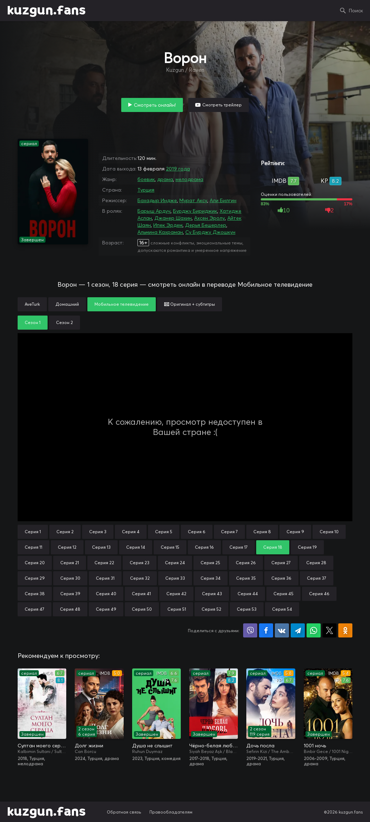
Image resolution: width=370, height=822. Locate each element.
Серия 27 (281, 562)
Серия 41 (141, 593)
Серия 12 (67, 547)
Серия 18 (272, 547)
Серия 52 (211, 609)
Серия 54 (282, 609)
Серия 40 (106, 593)
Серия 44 (248, 593)
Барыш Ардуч (154, 211)
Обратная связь (124, 812)
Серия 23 (139, 562)
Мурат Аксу (193, 200)
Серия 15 (170, 547)
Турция (145, 190)
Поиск (356, 10)
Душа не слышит (152, 745)
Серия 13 (101, 547)
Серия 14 (135, 547)
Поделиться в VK (282, 630)
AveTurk (32, 304)
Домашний (67, 304)
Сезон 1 (33, 322)
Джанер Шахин (173, 218)
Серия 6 (196, 531)
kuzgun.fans (46, 10)
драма (165, 179)
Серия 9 (295, 531)
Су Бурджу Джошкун (210, 232)
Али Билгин (223, 200)
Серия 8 (262, 531)
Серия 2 (65, 531)
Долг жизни (89, 745)
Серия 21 (69, 562)
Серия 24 (175, 562)
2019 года (178, 169)
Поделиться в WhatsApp (314, 630)
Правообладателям (170, 812)
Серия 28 (316, 562)
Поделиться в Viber (250, 630)
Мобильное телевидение (121, 304)
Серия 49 (106, 609)
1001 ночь (315, 745)
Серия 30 (70, 578)
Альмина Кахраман (160, 232)
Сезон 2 (64, 322)
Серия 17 (238, 547)
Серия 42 (176, 593)
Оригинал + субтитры (189, 304)
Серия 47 (34, 609)
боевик (146, 179)
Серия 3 (97, 531)
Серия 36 (281, 578)
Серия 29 (35, 578)
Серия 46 (319, 593)
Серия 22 (104, 562)
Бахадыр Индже (157, 200)
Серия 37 (316, 578)
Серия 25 (210, 562)
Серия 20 (35, 562)
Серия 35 (246, 578)
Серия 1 (33, 531)
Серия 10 (329, 531)
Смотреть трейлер (222, 104)
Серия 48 (70, 609)
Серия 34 (211, 578)
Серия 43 (212, 593)
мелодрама (189, 179)
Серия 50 (142, 609)
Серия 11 (33, 547)
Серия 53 (247, 609)
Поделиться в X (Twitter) (329, 630)
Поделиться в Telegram (298, 630)
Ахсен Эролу (209, 218)
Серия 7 (229, 531)
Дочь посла (260, 745)
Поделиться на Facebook (266, 630)
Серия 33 (175, 578)
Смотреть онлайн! (155, 105)
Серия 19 (307, 547)
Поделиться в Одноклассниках (345, 630)
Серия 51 (176, 609)
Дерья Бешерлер (205, 225)
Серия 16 (204, 547)
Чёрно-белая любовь (213, 745)
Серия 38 (35, 593)
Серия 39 (70, 593)
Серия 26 (246, 562)
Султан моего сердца (42, 745)
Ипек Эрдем (168, 225)
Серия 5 (163, 531)
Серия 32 (140, 578)
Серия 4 (131, 531)
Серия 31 (105, 578)
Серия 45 (283, 593)
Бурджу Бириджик (195, 211)
